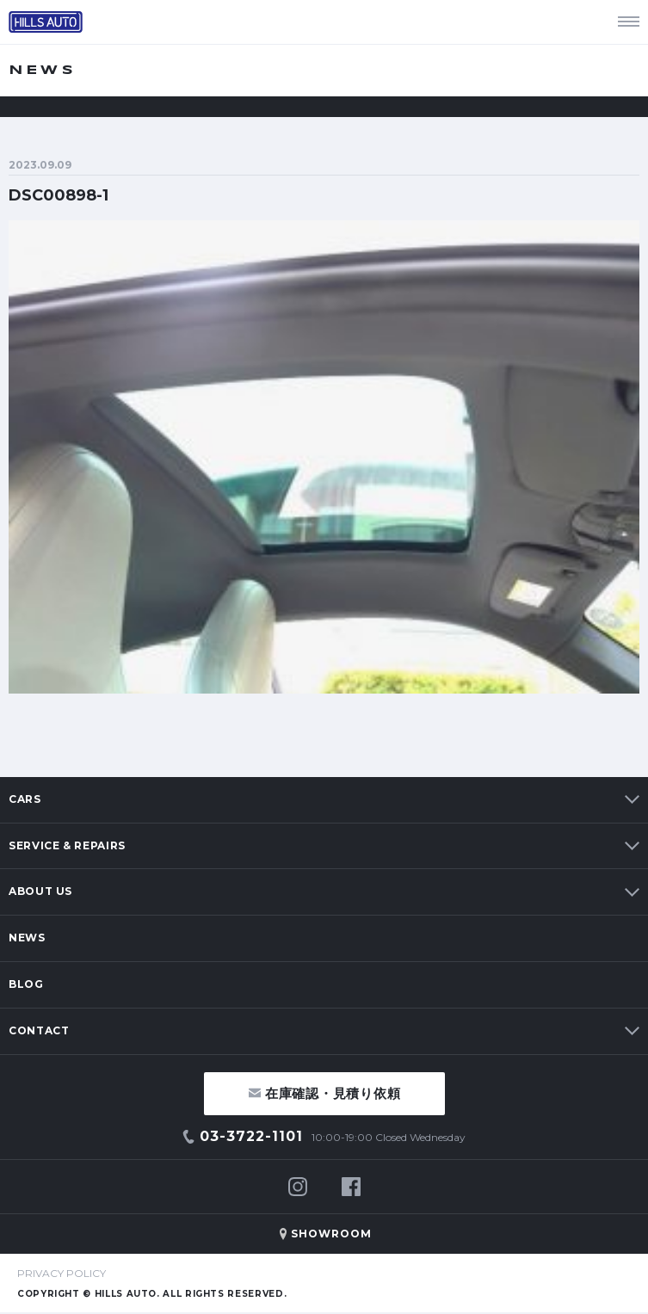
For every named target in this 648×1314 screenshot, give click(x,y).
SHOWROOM (331, 1233)
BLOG (26, 984)
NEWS (27, 937)
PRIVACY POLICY (61, 1273)
